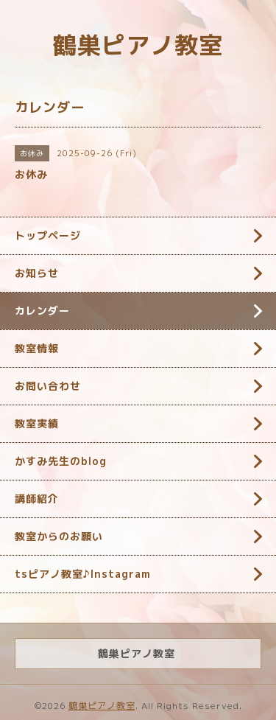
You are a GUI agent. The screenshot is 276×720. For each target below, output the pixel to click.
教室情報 (37, 348)
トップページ (48, 235)
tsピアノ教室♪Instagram (83, 574)
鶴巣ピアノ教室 (138, 45)
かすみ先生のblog (61, 461)
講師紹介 (37, 499)
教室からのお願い (59, 536)
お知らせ (37, 273)
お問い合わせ (48, 386)
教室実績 (37, 423)
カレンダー (42, 311)
